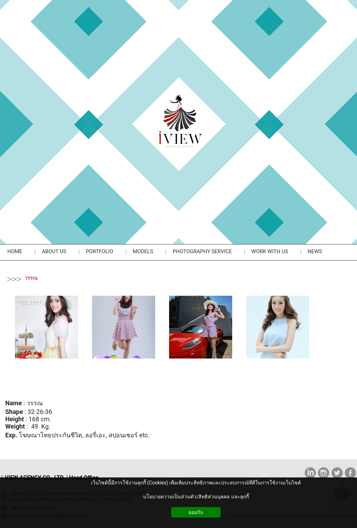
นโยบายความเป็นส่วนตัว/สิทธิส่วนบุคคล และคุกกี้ (196, 496)
